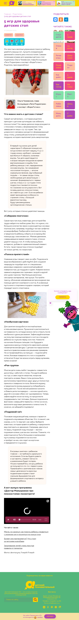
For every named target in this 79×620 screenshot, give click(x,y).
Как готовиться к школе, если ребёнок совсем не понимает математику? (58, 86)
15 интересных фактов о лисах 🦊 (69, 47)
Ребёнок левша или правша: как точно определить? (58, 105)
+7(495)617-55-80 (55, 601)
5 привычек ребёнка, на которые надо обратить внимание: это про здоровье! (69, 36)
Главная (7, 14)
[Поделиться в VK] (55, 19)
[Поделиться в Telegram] (66, 19)
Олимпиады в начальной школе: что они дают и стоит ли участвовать (58, 47)
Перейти (62, 297)
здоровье (19, 35)
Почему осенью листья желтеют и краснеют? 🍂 (58, 66)
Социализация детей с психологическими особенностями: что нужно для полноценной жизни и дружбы (58, 36)
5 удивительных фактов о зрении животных (69, 76)
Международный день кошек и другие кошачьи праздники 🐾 (58, 115)
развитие (8, 35)
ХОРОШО (50, 616)
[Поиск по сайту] (18, 600)
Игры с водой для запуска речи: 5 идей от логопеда (58, 95)
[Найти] (35, 600)
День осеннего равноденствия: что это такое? (69, 57)
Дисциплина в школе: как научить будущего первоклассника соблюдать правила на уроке (69, 105)
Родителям (17, 14)
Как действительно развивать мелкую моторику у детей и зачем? (58, 76)
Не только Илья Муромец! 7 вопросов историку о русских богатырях (69, 86)
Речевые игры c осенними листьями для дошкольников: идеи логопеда (58, 57)
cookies (40, 617)
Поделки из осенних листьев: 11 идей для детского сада (69, 66)
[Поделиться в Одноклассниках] (61, 19)
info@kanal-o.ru (54, 603)
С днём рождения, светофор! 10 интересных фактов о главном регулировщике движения (69, 115)
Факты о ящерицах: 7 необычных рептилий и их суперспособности (69, 95)
